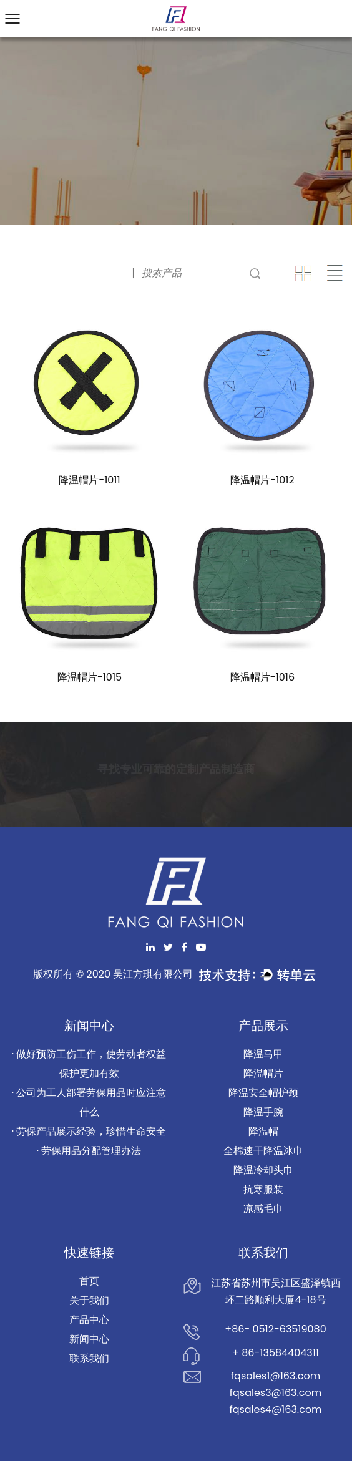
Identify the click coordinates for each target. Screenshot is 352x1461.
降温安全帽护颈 (263, 1092)
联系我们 (89, 1358)
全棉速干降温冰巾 (263, 1150)
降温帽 (263, 1131)
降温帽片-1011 (89, 480)
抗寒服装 (263, 1189)
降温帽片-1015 (89, 677)
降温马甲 (263, 1054)
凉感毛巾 (263, 1208)
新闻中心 (89, 1339)
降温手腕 (263, 1112)
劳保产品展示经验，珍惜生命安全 (91, 1131)
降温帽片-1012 (262, 480)
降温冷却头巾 (263, 1170)
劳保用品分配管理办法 (91, 1150)
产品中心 (89, 1320)
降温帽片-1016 (262, 677)
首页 (89, 1281)
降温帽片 (263, 1073)
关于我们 (89, 1300)
